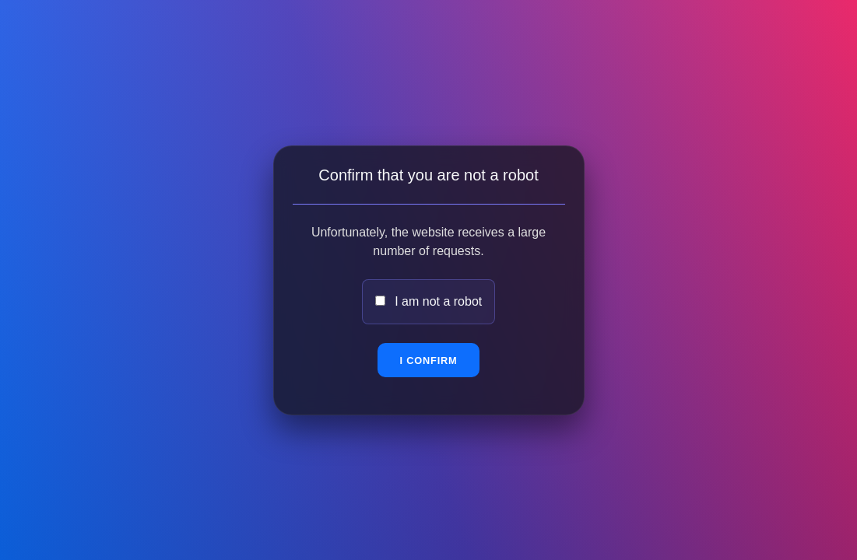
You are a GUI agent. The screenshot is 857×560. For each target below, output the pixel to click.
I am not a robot (438, 301)
